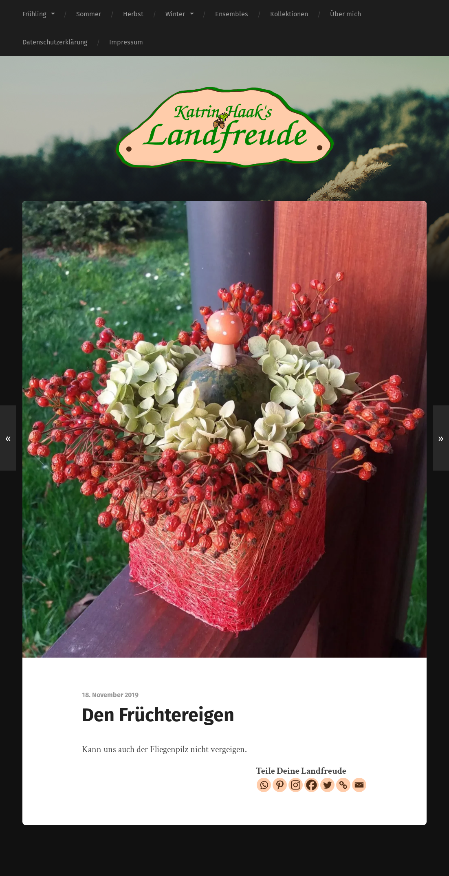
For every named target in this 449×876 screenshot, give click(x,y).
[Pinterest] (280, 785)
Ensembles (231, 14)
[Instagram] (295, 785)
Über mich (345, 14)
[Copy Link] (343, 785)
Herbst (133, 14)
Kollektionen (289, 14)
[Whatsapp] (264, 785)
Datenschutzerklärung (54, 42)
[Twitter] (327, 785)
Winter (175, 14)
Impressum (126, 42)
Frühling (34, 14)
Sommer (88, 14)
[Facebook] (311, 785)
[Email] (359, 785)
